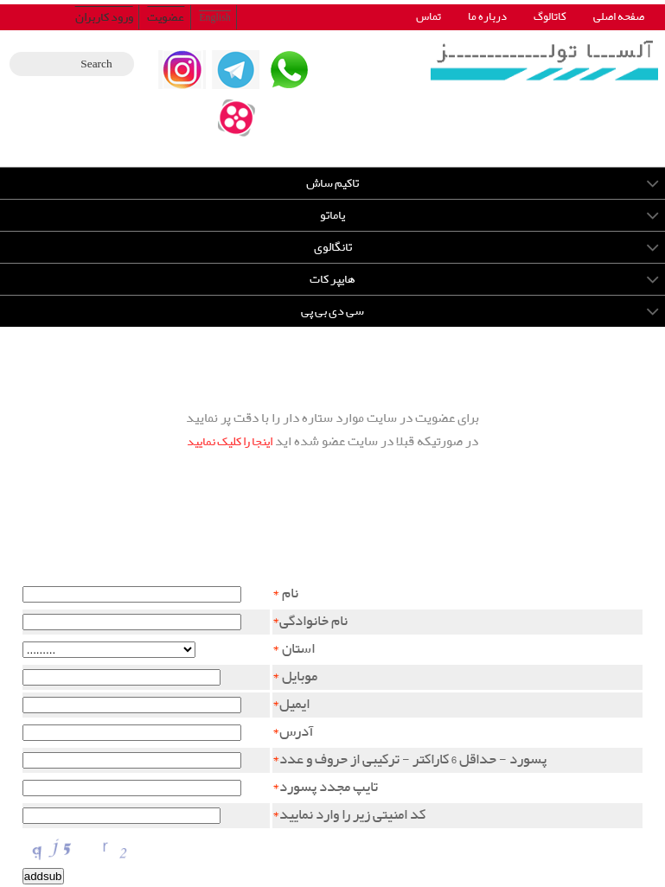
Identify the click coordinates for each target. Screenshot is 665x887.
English (215, 17)
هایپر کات (332, 279)
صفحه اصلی (618, 17)
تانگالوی (333, 247)
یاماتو (332, 215)
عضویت (165, 17)
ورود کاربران (104, 17)
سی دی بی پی (332, 311)
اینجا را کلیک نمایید (229, 441)
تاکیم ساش (332, 183)
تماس (428, 17)
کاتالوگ (550, 17)
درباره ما (487, 17)
